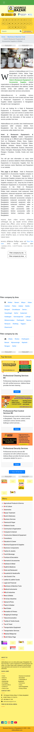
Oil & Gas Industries (10, 599)
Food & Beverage (9, 554)
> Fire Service (21, 683)
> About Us (4, 677)
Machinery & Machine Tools (13, 586)
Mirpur (23, 302)
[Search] (10, 31)
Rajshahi (24, 342)
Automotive (7, 510)
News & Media (8, 595)
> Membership (4, 681)
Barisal (7, 342)
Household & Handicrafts (12, 573)
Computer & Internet (10, 532)
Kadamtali (23, 313)
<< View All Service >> (17, 472)
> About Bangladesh (23, 686)
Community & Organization (12, 529)
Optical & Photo (9, 602)
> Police (20, 685)
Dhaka (10, 339)
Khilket (10, 302)
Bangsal (7, 309)
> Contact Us (4, 686)
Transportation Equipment (12, 627)
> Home (3, 676)
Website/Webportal (10, 634)
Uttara (30, 302)
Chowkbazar (16, 309)
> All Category (4, 683)
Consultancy (8, 538)
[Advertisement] (17, 278)
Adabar (20, 306)
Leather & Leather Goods (12, 580)
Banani (17, 302)
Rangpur (7, 346)
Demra (24, 309)
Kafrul (16, 313)
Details (17, 391)
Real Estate (7, 608)
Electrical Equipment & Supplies (14, 545)
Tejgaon (23, 324)
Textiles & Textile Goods (11, 621)
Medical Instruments (10, 589)
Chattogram (25, 339)
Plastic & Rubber (9, 605)
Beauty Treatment (9, 513)
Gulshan (7, 306)
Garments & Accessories (12, 560)
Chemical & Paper (9, 522)
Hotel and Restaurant (10, 570)
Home (3, 37)
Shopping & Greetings (11, 615)
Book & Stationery (9, 516)
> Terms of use (5, 688)
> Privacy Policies (22, 688)
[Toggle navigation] (4, 2)
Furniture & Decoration (11, 557)
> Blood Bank (21, 677)
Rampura (7, 324)
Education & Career (10, 541)
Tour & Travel (8, 624)
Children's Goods (9, 525)
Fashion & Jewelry (9, 551)
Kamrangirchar (18, 317)
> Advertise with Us (6, 685)
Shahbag (15, 324)
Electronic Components (11, 548)
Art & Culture (8, 506)
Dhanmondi (8, 327)
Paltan (14, 306)
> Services (3, 679)
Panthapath (20, 320)
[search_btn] (20, 31)
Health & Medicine (10, 567)
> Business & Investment (24, 676)
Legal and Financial (10, 583)
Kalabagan (8, 317)
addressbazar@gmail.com (9, 701)
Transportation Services (11, 630)
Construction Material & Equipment (15, 535)
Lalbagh (28, 317)
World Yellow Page (10, 637)
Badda (27, 306)
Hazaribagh (8, 313)
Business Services (10, 519)
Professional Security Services (15, 448)
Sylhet (14, 346)
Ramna (28, 320)
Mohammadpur (10, 320)
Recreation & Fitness (10, 611)
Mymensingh (15, 342)
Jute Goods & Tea (9, 576)
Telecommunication (10, 618)
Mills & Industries (9, 592)
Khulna (17, 339)
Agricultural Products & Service (14, 503)
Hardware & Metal (9, 564)
